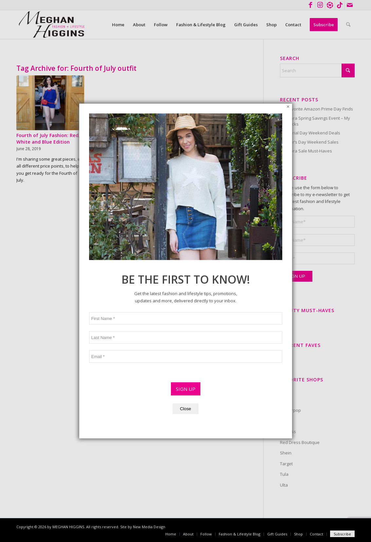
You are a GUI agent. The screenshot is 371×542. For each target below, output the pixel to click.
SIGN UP (185, 285)
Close (185, 305)
